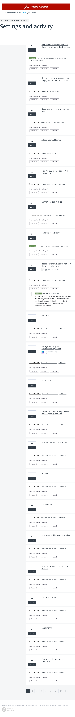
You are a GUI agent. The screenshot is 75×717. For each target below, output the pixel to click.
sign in (24, 13)
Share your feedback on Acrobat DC (11, 705)
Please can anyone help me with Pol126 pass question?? (56, 412)
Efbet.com (46, 380)
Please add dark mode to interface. (53, 660)
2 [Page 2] (32, 691)
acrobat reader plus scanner (54, 442)
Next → (67, 691)
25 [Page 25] (61, 691)
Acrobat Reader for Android (49, 329)
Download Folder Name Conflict (56, 535)
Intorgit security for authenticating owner (51, 347)
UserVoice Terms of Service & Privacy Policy (33, 705)
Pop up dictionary (49, 597)
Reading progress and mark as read (55, 110)
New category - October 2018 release (55, 567)
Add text (45, 315)
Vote (31, 50)
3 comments (35, 184)
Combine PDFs (48, 504)
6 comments (35, 153)
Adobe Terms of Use (51, 705)
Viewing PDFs (60, 122)
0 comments (35, 91)
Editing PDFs (61, 215)
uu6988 (45, 473)
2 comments (41, 58)
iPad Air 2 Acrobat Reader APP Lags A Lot (55, 172)
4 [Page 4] (41, 691)
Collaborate (61, 329)
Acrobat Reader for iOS (53, 58)
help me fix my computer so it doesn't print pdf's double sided (56, 45)
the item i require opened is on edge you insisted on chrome (55, 79)
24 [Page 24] (55, 691)
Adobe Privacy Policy (62, 705)
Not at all (35, 69)
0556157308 (47, 628)
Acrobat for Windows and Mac (51, 91)
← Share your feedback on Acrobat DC (14, 20)
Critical (55, 69)
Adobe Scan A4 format (52, 140)
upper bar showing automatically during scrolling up (56, 264)
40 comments (35, 215)
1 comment (34, 122)
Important (45, 69)
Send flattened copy (50, 232)
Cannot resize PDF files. (52, 202)
